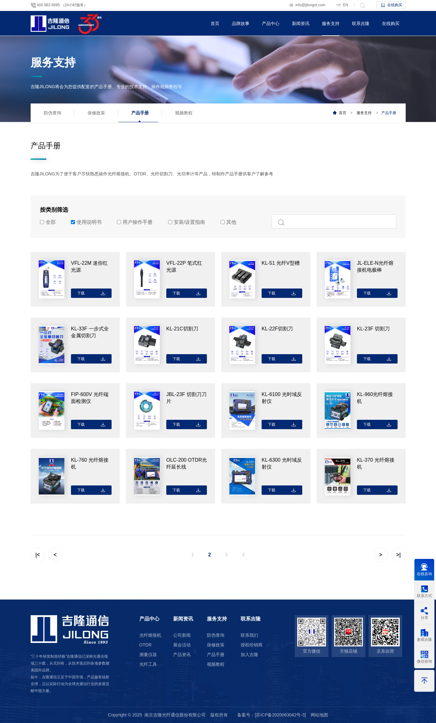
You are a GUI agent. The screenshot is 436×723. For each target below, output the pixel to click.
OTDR (145, 644)
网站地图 (319, 714)
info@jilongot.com (307, 5)
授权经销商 (252, 644)
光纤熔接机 (150, 635)
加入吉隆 (249, 654)
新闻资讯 (300, 23)
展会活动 (182, 644)
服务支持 (330, 23)
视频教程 (184, 112)
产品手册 (140, 112)
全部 (48, 222)
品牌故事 (240, 23)
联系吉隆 (360, 23)
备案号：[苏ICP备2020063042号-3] (271, 714)
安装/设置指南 (186, 222)
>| (398, 555)
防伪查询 (52, 112)
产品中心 (270, 23)
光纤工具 (148, 664)
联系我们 (249, 635)
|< (37, 555)
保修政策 (96, 112)
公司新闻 (182, 635)
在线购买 (391, 5)
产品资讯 (182, 654)
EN (342, 5)
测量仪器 (148, 654)
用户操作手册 (135, 222)
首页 (215, 23)
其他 (228, 222)
